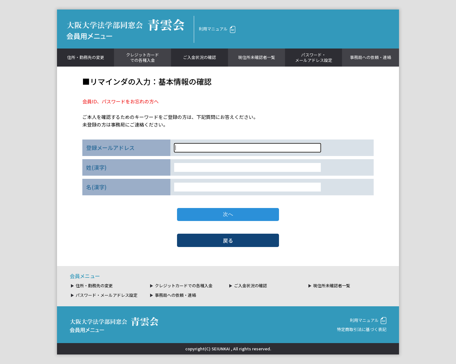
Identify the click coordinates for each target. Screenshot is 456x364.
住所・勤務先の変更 (85, 57)
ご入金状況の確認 (199, 57)
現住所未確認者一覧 (256, 57)
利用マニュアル (217, 29)
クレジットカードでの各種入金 (142, 57)
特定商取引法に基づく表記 (361, 329)
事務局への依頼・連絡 (370, 57)
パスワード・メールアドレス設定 (313, 57)
